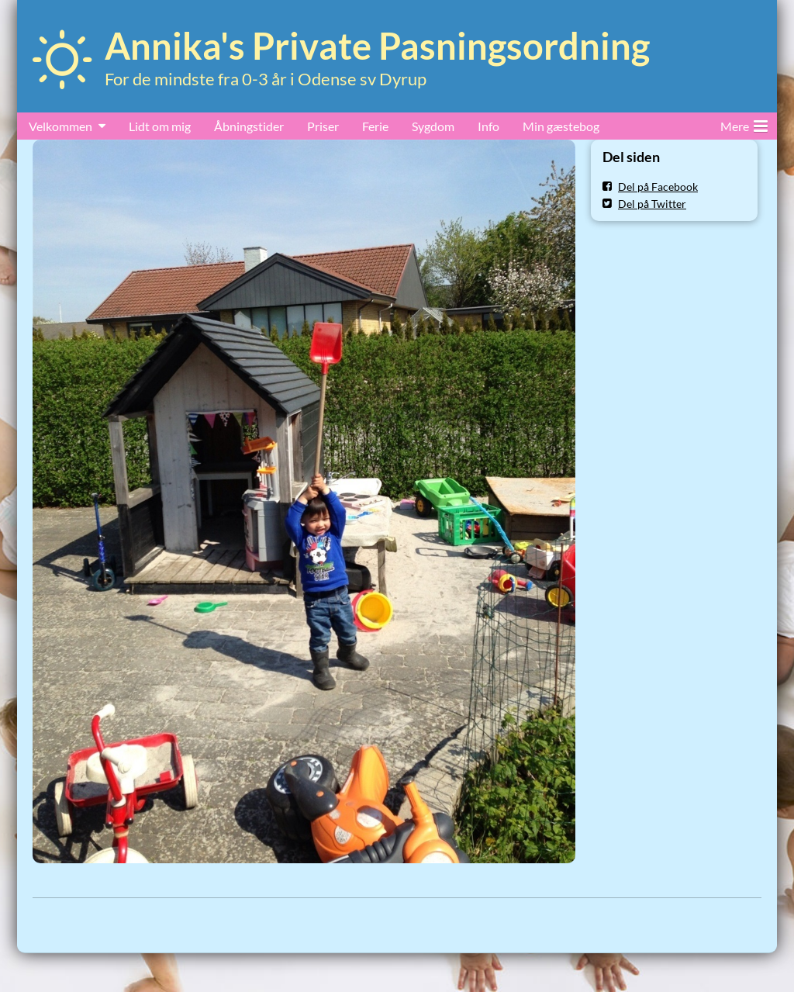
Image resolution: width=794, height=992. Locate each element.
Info (488, 126)
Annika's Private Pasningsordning (377, 45)
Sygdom (433, 126)
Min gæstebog (561, 126)
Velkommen (60, 126)
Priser (323, 126)
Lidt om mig (160, 126)
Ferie (375, 126)
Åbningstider (249, 126)
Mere (744, 123)
